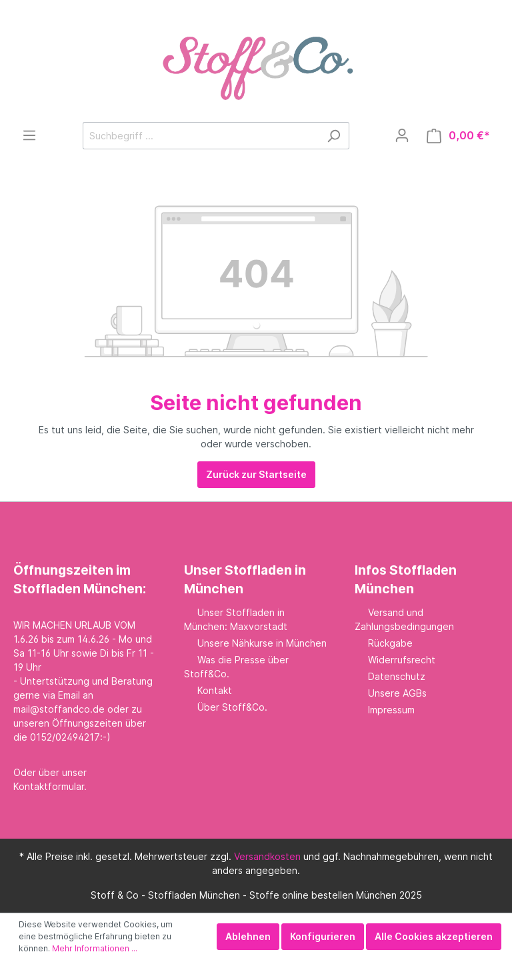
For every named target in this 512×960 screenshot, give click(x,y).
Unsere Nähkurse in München (262, 643)
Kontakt (214, 690)
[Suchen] (333, 135)
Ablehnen (248, 936)
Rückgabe (390, 643)
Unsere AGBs (397, 693)
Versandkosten (267, 856)
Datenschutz (396, 676)
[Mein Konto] (402, 135)
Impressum (391, 709)
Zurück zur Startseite (256, 474)
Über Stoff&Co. (232, 707)
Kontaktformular (48, 786)
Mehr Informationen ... (94, 948)
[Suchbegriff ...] (201, 135)
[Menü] (29, 135)
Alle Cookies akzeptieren (434, 936)
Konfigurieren (322, 936)
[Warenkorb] (458, 135)
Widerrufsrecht (401, 659)
